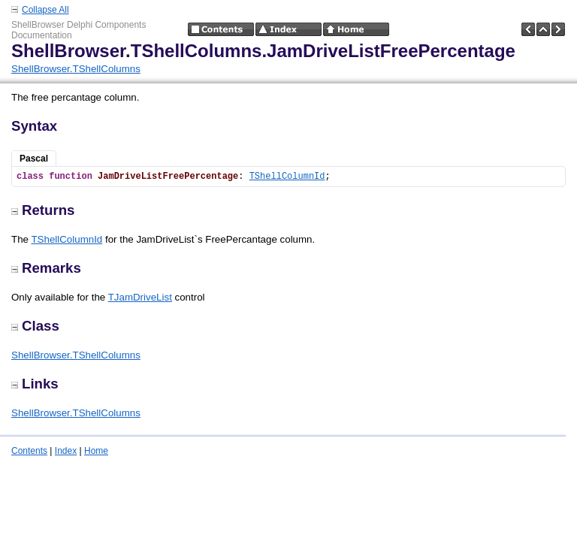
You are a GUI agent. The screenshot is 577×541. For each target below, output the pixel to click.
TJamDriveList (140, 297)
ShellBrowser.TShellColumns (75, 68)
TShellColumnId (287, 176)
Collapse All (45, 10)
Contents (29, 451)
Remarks (46, 268)
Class (35, 326)
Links (35, 383)
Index (66, 451)
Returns (43, 210)
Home (96, 451)
